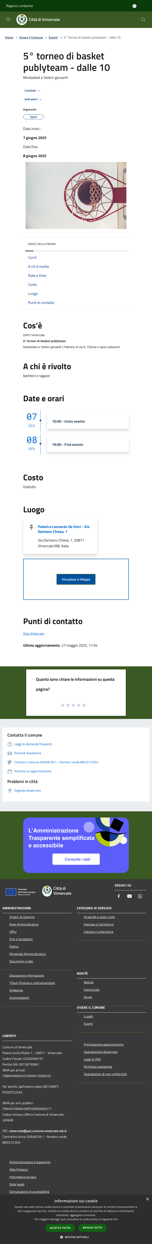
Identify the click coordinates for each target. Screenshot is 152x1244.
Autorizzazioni (19, 997)
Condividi (33, 90)
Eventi (53, 37)
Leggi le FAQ (92, 1059)
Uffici (13, 931)
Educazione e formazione (26, 975)
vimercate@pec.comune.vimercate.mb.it (38, 1130)
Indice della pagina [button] (42, 244)
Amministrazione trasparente (29, 1162)
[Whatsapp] (140, 896)
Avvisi (88, 997)
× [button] (147, 1199)
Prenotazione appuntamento (104, 1044)
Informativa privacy (22, 1176)
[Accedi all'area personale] (134, 6)
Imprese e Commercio (99, 924)
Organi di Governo (22, 916)
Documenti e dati (21, 961)
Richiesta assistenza (98, 1066)
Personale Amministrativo (27, 953)
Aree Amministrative (24, 924)
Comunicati (92, 989)
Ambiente (16, 990)
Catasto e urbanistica (98, 931)
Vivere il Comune (31, 37)
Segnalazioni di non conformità (105, 1074)
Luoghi (88, 1016)
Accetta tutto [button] (60, 1228)
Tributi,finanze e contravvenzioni (32, 982)
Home (9, 37)
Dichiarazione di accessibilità (29, 1191)
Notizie (89, 982)
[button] (76, 1237)
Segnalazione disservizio (101, 1051)
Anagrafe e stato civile (99, 916)
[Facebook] (119, 896)
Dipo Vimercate (33, 633)
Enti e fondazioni (21, 939)
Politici (14, 946)
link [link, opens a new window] (115, 1219)
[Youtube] (129, 896)
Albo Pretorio (18, 1169)
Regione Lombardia (19, 5)
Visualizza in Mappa (76, 579)
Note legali (16, 1184)
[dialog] (76, 1219)
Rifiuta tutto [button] (92, 1227)
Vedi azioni (34, 99)
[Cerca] (143, 19)
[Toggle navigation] (8, 19)
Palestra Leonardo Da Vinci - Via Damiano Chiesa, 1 (63, 529)
